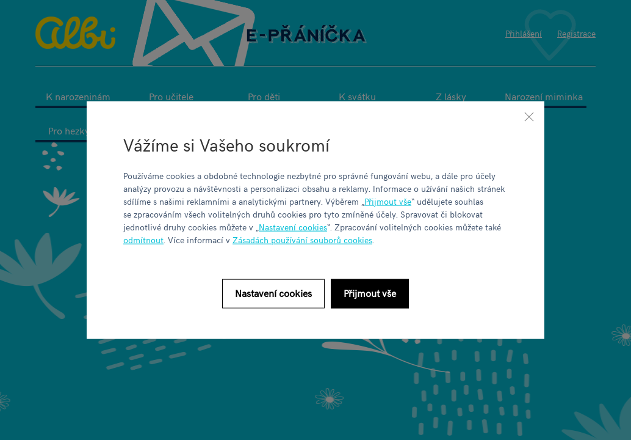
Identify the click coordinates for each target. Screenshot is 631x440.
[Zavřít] (529, 117)
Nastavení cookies (293, 226)
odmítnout (143, 239)
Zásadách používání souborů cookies (302, 239)
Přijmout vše (387, 201)
